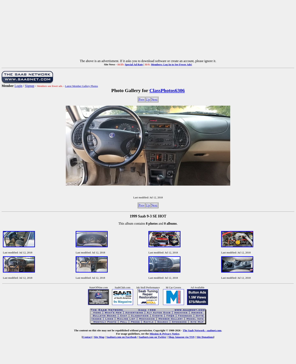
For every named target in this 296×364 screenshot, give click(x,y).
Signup (29, 86)
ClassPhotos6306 (167, 90)
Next (154, 99)
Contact (87, 337)
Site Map (99, 337)
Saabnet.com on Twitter (152, 337)
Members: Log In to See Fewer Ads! (171, 64)
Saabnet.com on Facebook (121, 337)
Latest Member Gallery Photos (81, 86)
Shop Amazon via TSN (181, 337)
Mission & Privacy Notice (164, 333)
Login (18, 86)
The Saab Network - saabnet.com (202, 330)
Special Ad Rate (134, 64)
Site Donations (205, 337)
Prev (142, 99)
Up (148, 99)
